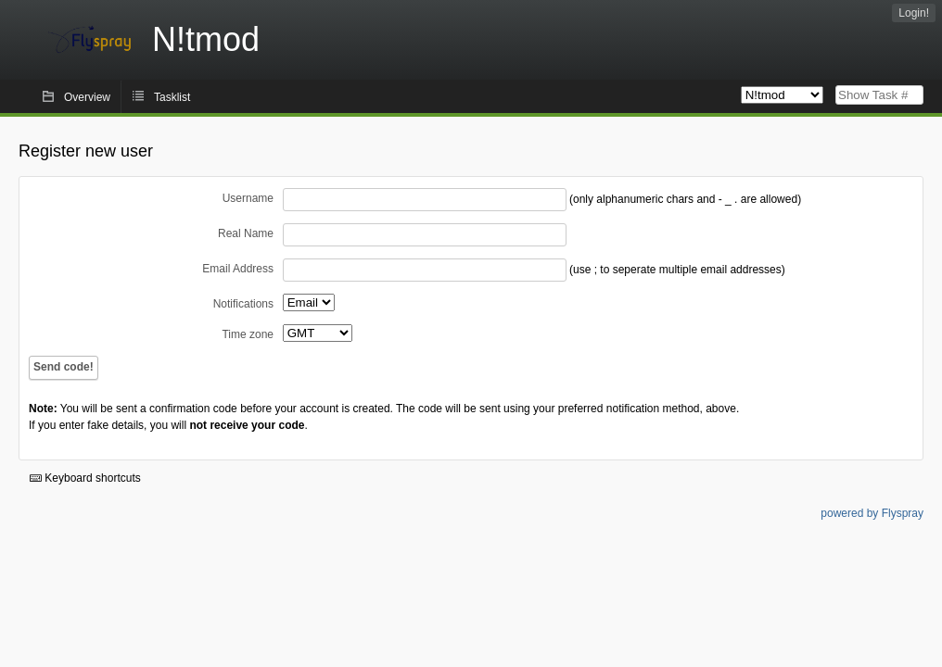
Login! (913, 12)
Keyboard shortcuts (85, 478)
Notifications (243, 303)
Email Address (238, 268)
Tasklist (172, 97)
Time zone (248, 334)
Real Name (246, 233)
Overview (87, 97)
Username (248, 198)
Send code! (63, 366)
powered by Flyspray (872, 513)
